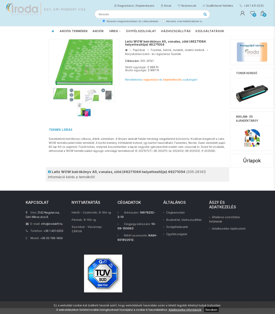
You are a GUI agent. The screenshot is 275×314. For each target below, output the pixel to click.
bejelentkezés (172, 79)
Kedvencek (187, 5)
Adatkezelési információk (185, 309)
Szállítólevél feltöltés (218, 5)
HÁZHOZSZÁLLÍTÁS (176, 31)
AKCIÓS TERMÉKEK (74, 31)
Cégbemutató (174, 212)
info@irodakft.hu (52, 223)
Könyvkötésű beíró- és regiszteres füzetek (153, 54)
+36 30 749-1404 (51, 238)
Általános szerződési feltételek (224, 219)
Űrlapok (252, 160)
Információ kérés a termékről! (127, 174)
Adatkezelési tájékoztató (227, 228)
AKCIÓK (98, 31)
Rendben (211, 309)
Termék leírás (61, 130)
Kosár (166, 5)
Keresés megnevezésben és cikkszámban (130, 21)
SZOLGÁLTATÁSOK (209, 31)
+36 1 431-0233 (252, 5)
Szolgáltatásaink (175, 227)
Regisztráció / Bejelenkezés (134, 5)
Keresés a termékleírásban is (182, 21)
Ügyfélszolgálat (175, 234)
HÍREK (115, 31)
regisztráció (150, 79)
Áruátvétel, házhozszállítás (182, 220)
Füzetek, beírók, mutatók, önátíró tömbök (178, 50)
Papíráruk (139, 50)
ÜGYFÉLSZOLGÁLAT (141, 31)
